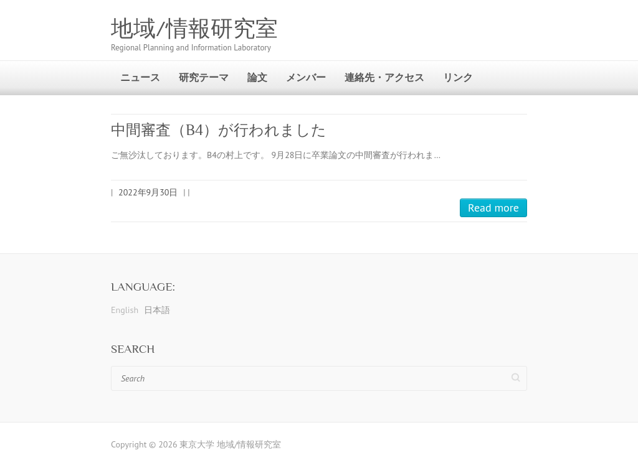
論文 (257, 77)
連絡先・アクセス (384, 77)
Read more (493, 207)
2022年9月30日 (148, 192)
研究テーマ (204, 77)
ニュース (140, 77)
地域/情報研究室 (194, 28)
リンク (458, 77)
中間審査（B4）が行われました (218, 129)
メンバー (306, 77)
